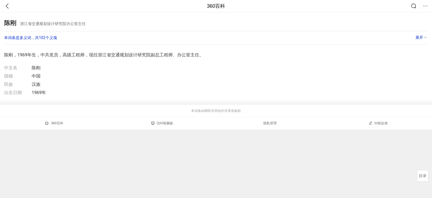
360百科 (216, 6)
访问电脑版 (162, 123)
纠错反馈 (378, 123)
